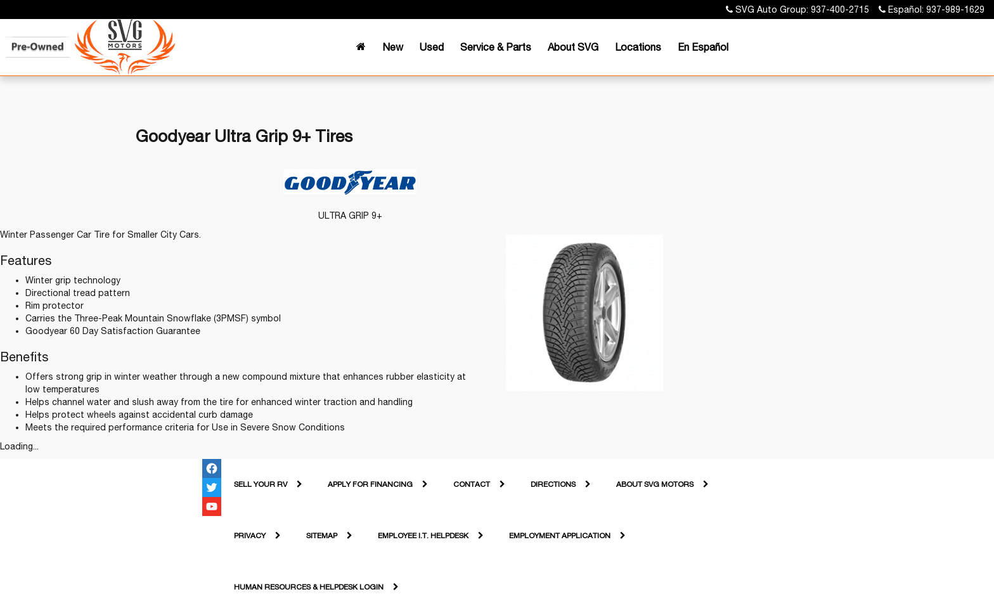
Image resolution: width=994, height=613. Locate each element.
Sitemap (321, 535)
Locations (638, 47)
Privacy (250, 535)
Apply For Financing (370, 484)
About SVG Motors (655, 484)
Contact (471, 484)
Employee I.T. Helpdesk (423, 535)
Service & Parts (495, 47)
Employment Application (559, 535)
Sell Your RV (260, 484)
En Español (703, 47)
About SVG (573, 47)
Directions (553, 484)
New (392, 47)
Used (432, 47)
